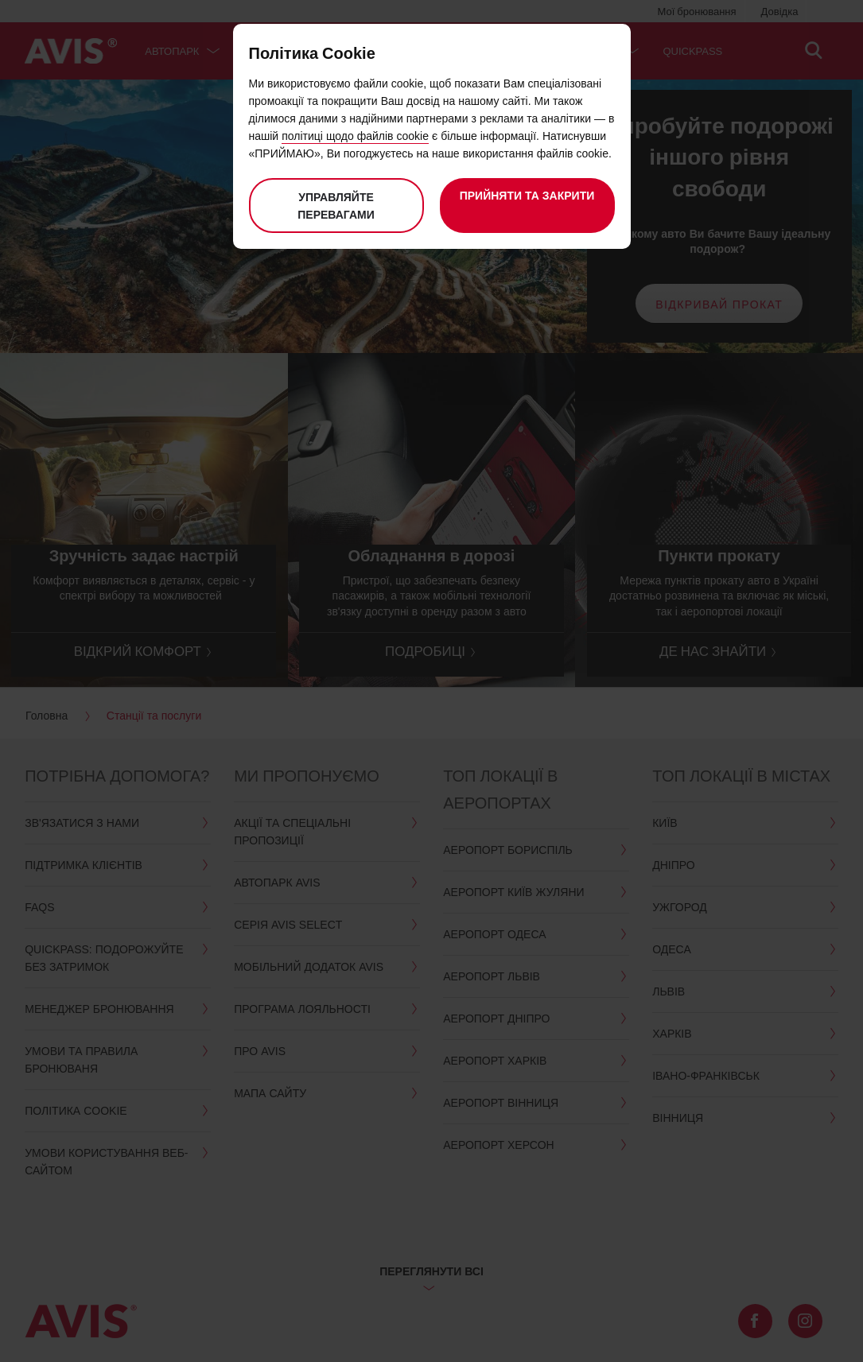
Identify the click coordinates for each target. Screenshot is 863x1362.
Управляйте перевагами (336, 205)
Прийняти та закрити (527, 195)
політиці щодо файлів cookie (355, 135)
